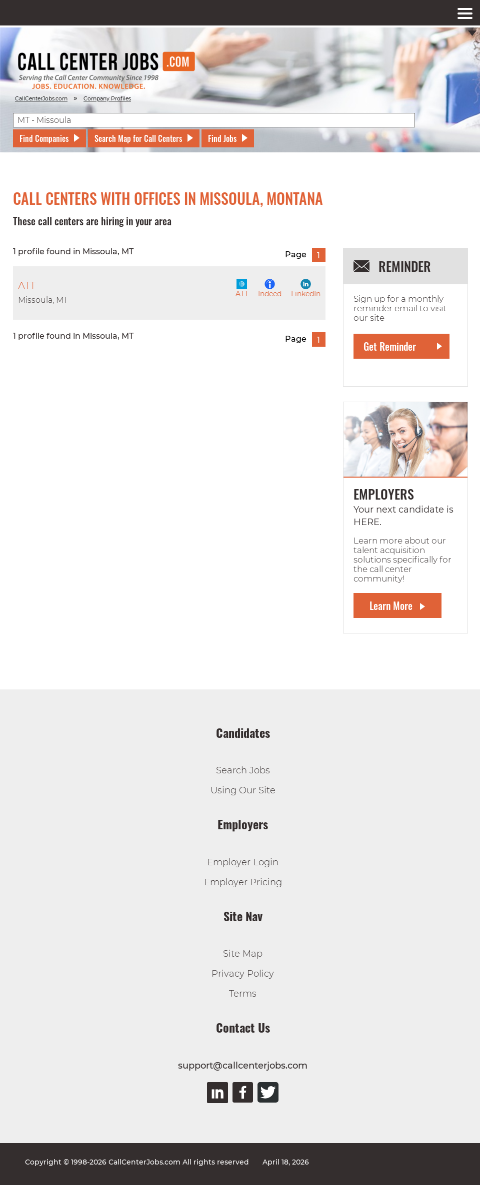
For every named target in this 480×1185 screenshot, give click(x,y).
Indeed (270, 288)
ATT (242, 288)
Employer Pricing (243, 882)
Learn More (391, 605)
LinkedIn (305, 288)
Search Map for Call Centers (138, 138)
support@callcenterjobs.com (243, 1065)
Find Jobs (222, 138)
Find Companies (44, 138)
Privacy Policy (243, 973)
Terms (242, 993)
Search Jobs (243, 770)
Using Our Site (243, 790)
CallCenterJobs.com (41, 98)
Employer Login (242, 862)
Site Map (242, 953)
